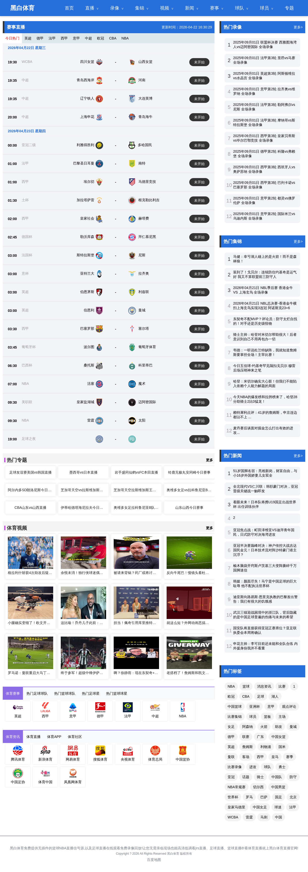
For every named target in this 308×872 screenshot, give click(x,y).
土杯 (25, 200)
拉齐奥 (143, 273)
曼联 (231, 757)
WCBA (27, 62)
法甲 (52, 38)
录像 (114, 8)
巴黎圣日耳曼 (83, 163)
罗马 (249, 797)
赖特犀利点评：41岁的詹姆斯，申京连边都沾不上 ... (265, 414)
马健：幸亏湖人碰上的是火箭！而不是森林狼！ (265, 259)
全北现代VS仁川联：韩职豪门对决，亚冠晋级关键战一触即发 (265, 488)
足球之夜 (29, 439)
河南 (141, 80)
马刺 (263, 817)
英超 (28, 38)
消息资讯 (264, 686)
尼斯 (141, 255)
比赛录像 (235, 767)
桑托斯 (89, 365)
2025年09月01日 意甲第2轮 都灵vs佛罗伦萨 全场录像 (264, 200)
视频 (164, 8)
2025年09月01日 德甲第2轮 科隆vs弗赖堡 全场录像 (264, 153)
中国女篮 (278, 737)
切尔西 (258, 787)
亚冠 (231, 777)
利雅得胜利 (85, 145)
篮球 (246, 686)
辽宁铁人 (87, 98)
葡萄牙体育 (147, 347)
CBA (112, 38)
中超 (88, 38)
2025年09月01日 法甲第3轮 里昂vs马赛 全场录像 (264, 60)
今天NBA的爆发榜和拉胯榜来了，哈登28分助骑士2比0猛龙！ (265, 399)
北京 (293, 797)
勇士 (282, 767)
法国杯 (27, 255)
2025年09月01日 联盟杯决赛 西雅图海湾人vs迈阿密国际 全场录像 (265, 44)
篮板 (267, 717)
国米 (282, 747)
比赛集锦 (235, 717)
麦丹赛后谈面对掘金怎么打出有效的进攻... (263, 430)
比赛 (282, 686)
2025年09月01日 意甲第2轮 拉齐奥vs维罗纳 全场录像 (264, 91)
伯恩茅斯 (87, 292)
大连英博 (145, 98)
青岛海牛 (145, 117)
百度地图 (154, 860)
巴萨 (263, 797)
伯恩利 (89, 310)
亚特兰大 (87, 273)
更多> (298, 27)
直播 (89, 8)
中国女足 (260, 807)
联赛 (245, 737)
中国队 (276, 777)
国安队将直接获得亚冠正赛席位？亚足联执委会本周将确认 (265, 630)
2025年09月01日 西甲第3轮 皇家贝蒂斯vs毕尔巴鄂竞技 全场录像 (264, 138)
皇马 (275, 757)
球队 (239, 8)
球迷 (278, 807)
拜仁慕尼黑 (147, 237)
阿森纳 (247, 727)
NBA (125, 38)
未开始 (199, 62)
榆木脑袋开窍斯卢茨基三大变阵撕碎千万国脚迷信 (265, 568)
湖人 (275, 696)
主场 (282, 717)
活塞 (90, 384)
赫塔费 (143, 218)
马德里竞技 (147, 182)
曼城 (141, 310)
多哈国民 (145, 145)
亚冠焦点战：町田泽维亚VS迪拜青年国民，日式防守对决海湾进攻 (263, 532)
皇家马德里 (236, 807)
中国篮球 (235, 706)
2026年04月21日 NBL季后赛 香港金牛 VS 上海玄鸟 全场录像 (263, 290)
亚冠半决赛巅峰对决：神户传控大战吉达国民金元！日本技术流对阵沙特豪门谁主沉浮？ (265, 550)
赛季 (289, 757)
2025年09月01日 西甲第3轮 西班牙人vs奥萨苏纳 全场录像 (264, 169)
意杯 (25, 273)
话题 (245, 777)
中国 (278, 817)
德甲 (40, 38)
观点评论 (289, 706)
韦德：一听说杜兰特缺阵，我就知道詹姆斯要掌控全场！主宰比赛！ (265, 352)
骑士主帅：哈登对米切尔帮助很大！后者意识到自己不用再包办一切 (265, 337)
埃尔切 (89, 182)
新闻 (189, 8)
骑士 (260, 777)
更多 (209, 460)
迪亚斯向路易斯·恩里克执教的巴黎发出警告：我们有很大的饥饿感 (265, 599)
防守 (293, 777)
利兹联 (143, 292)
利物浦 (265, 747)
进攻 (252, 767)
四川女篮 (87, 62)
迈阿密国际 (147, 402)
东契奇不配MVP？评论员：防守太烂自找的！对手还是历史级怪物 (265, 321)
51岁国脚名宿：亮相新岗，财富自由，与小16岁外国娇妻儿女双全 (265, 473)
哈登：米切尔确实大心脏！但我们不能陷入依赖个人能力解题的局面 (265, 383)
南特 (141, 163)
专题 (289, 8)
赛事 (214, 8)
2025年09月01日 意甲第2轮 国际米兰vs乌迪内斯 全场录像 (264, 216)
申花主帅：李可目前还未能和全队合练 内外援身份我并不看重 (265, 646)
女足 (231, 727)
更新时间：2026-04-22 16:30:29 (187, 27)
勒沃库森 (87, 237)
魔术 (141, 384)
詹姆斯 (247, 747)
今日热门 (12, 38)
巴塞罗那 (87, 328)
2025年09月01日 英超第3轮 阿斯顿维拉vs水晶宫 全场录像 (264, 75)
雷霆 (90, 420)
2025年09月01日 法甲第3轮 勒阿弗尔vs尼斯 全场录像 (264, 107)
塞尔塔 (143, 328)
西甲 (64, 38)
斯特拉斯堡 (85, 255)
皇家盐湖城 (85, 402)
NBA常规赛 (236, 787)
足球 (260, 696)
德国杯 (27, 237)
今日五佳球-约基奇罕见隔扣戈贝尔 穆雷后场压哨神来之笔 (264, 368)
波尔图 (89, 347)
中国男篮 (278, 787)
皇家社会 (87, 218)
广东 (260, 737)
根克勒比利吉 (149, 200)
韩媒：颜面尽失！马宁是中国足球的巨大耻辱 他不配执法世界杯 (265, 583)
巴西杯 (27, 365)
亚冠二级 (29, 145)
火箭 (263, 727)
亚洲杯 (254, 706)
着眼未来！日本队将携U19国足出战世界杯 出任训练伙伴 (264, 504)
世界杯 (233, 797)
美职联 (27, 402)
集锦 (139, 8)
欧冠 (100, 38)
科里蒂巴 (145, 365)
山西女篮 (145, 62)
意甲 (76, 38)
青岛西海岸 (85, 80)
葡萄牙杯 (29, 347)
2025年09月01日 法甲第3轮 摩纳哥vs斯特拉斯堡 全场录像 (264, 122)
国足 (278, 797)
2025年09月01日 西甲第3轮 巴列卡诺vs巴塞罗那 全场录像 (264, 185)
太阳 (141, 420)
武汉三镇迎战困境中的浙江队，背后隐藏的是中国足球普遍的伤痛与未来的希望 (265, 614)
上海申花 (87, 117)
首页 (69, 8)
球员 (264, 8)
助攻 (278, 727)
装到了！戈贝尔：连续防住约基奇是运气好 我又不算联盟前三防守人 (265, 274)
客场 (245, 757)
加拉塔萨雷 (85, 200)
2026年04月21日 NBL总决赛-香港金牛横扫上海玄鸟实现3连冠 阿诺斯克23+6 (265, 305)
